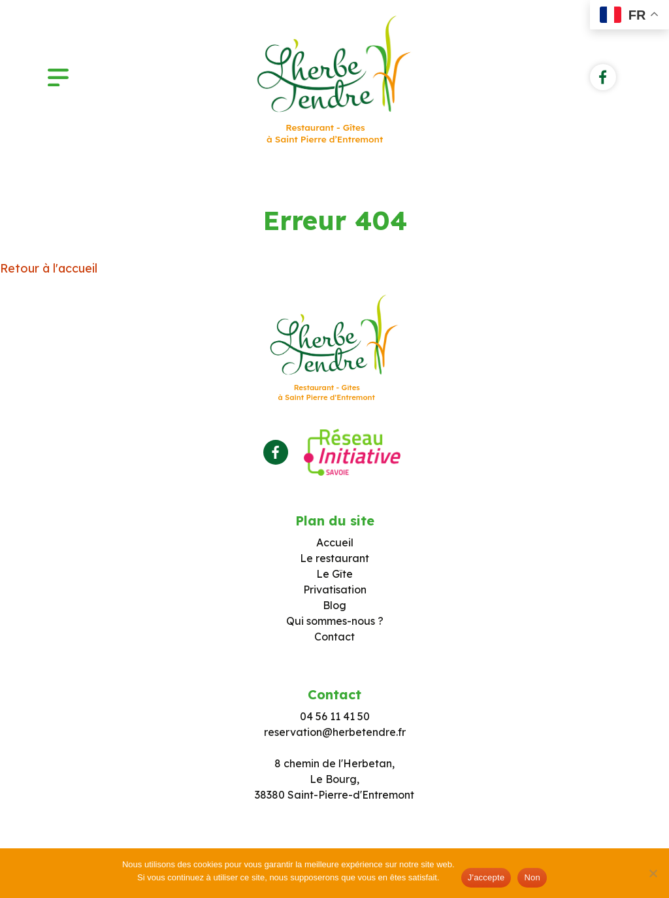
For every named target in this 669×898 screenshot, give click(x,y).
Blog (334, 605)
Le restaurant (334, 558)
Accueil (334, 542)
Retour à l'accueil (48, 268)
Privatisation (335, 589)
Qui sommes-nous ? (334, 620)
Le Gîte (334, 573)
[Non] (652, 873)
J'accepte (486, 877)
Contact (334, 636)
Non (532, 877)
